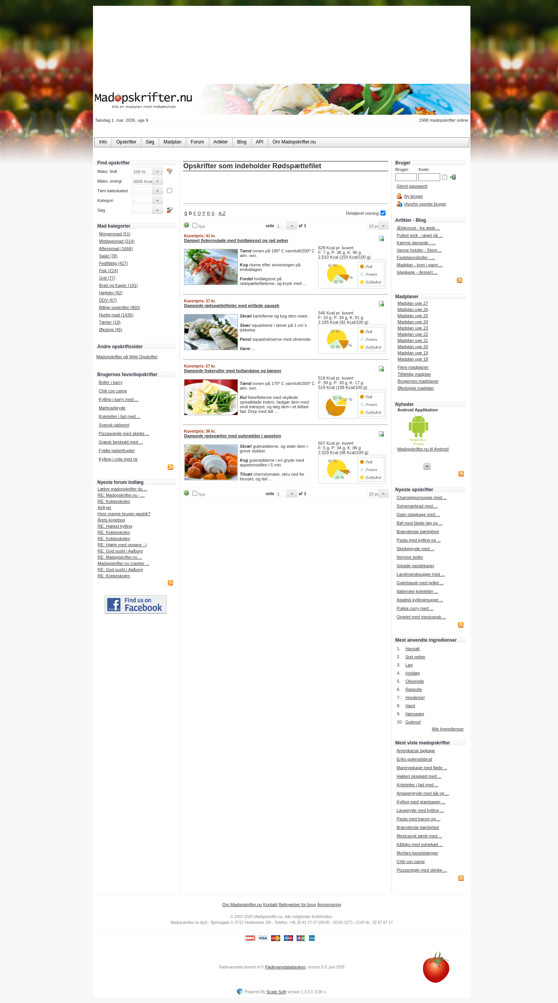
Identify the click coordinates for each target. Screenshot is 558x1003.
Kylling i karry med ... (118, 399)
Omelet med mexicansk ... (421, 617)
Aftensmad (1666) (116, 248)
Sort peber (415, 656)
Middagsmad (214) (116, 241)
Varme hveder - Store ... (419, 250)
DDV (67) (108, 300)
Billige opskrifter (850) (119, 307)
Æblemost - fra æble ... (418, 228)
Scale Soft (276, 991)
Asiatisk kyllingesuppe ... (420, 599)
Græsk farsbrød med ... (121, 442)
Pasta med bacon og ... (418, 819)
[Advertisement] (285, 188)
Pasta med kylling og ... (419, 540)
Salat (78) (108, 256)
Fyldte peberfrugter (117, 450)
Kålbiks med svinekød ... (419, 844)
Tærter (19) (110, 322)
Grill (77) (107, 278)
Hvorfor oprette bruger (425, 204)
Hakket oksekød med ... (418, 776)
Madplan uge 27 (413, 303)
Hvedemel (415, 697)
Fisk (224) (108, 270)
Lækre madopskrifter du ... (122, 489)
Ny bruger (413, 196)
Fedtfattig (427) (113, 263)
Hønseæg (414, 713)
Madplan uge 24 (413, 321)
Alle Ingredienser (448, 729)
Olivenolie (414, 681)
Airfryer (104, 507)
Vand (410, 705)
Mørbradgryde (112, 408)
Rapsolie (413, 689)
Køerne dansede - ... (416, 242)
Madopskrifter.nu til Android (423, 449)
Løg (409, 665)
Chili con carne (113, 390)
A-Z (222, 213)
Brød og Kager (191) (118, 285)
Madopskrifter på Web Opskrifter (127, 356)
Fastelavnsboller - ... (416, 257)
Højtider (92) (110, 292)
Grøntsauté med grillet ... (420, 582)
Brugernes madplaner (418, 381)
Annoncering (329, 904)
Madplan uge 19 (413, 352)
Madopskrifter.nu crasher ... (123, 563)
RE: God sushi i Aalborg (120, 551)
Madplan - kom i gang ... (420, 264)
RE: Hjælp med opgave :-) (122, 544)
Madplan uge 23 (413, 328)
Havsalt (412, 648)
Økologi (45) (110, 329)
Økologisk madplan (416, 388)
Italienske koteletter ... (417, 591)
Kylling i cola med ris (118, 459)
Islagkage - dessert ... (417, 272)
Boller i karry (110, 382)
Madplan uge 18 (413, 359)
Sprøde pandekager (415, 565)
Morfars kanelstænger (417, 853)
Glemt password (411, 186)
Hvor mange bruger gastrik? (124, 513)
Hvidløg (412, 673)
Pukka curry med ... (415, 608)
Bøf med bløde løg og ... (420, 523)
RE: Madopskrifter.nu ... (120, 557)
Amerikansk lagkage (415, 750)
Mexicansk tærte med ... (419, 836)
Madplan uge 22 (413, 334)
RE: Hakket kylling (115, 526)
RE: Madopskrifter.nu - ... (121, 495)
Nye (201, 226)
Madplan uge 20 (413, 346)
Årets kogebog (111, 520)
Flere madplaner (413, 367)
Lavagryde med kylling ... (420, 810)
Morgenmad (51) (114, 233)
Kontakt (270, 904)
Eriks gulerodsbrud (414, 759)
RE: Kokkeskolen (114, 501)
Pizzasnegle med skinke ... (124, 433)
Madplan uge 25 (413, 315)
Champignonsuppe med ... (422, 497)
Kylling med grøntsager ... (420, 801)
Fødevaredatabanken (285, 967)
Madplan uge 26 (413, 309)
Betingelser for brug (297, 904)
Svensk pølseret (114, 425)
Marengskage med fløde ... (421, 767)
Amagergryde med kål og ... (422, 793)
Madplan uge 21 (413, 340)
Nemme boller (410, 557)
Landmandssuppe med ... (421, 574)
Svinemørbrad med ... (417, 506)
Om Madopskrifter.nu (242, 904)
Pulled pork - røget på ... (420, 235)
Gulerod (412, 722)
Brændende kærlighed (418, 531)
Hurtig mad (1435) (116, 314)
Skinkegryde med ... (415, 548)
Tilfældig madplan (414, 374)
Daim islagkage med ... (418, 514)
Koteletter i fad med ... (120, 416)
